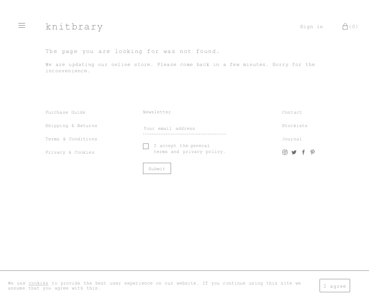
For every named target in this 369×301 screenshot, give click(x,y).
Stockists (295, 125)
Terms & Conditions (71, 139)
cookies (39, 283)
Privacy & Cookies (70, 152)
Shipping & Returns (71, 125)
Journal (292, 139)
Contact (292, 112)
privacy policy (203, 151)
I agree (334, 286)
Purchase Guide (66, 112)
